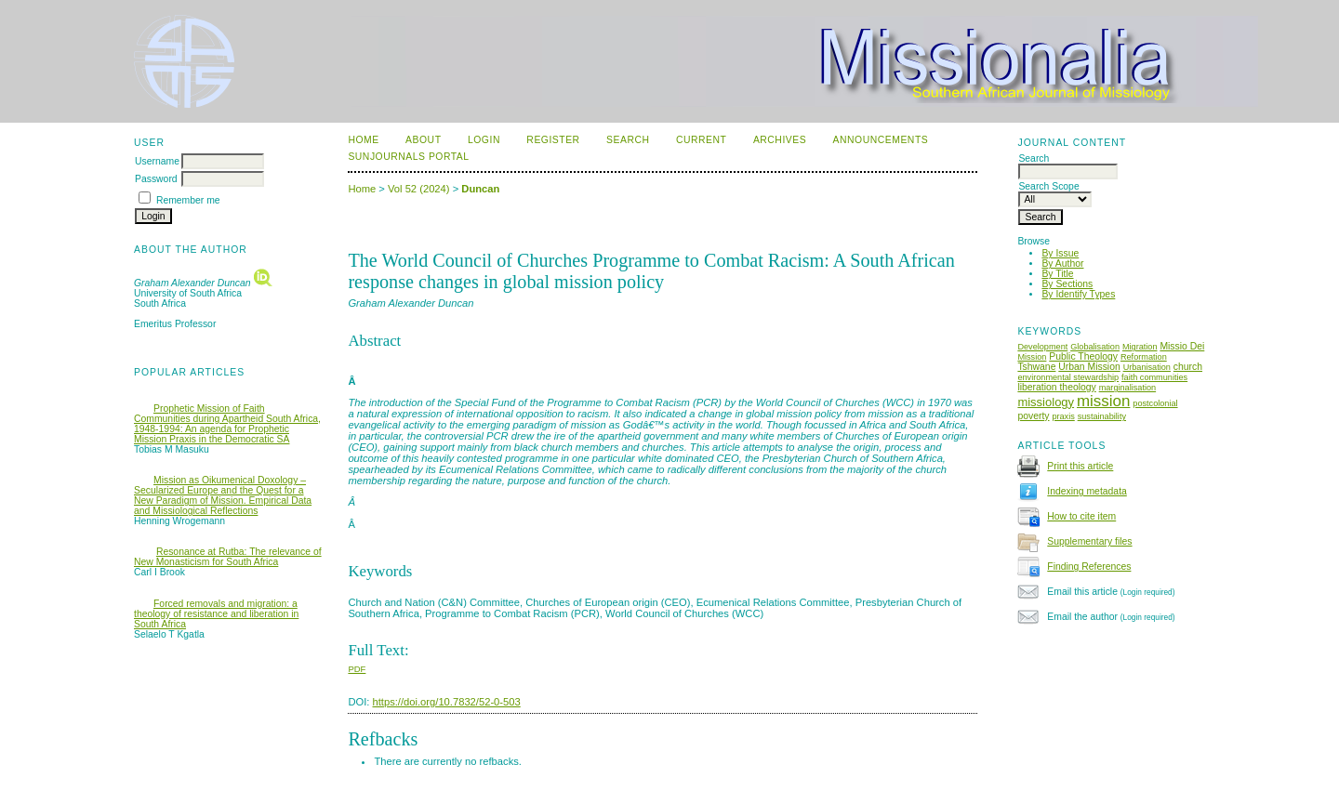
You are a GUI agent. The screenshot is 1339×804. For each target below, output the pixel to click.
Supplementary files (1089, 541)
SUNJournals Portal (408, 157)
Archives (779, 140)
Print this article (1080, 466)
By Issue (1060, 253)
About (423, 140)
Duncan (480, 188)
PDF (356, 669)
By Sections (1067, 284)
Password (156, 179)
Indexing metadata (1087, 491)
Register (552, 140)
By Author (1062, 263)
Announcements (881, 140)
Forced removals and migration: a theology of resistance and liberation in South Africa (216, 614)
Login (484, 140)
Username (157, 161)
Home (363, 140)
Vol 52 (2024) (419, 188)
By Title (1057, 274)
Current (701, 140)
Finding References (1089, 566)
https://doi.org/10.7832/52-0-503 (447, 701)
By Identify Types (1078, 294)
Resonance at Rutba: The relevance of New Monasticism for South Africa (228, 557)
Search (627, 140)
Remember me (188, 200)
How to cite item (1081, 516)
